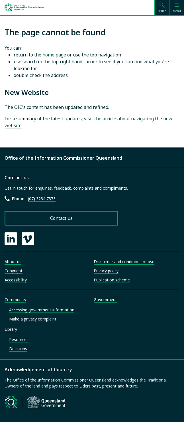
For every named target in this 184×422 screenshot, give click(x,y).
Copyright (14, 270)
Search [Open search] (162, 11)
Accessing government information (41, 310)
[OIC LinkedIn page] (11, 238)
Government (105, 299)
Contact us (61, 218)
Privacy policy (106, 270)
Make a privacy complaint (32, 319)
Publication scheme (112, 280)
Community (15, 299)
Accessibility (16, 280)
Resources (18, 339)
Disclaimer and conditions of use (124, 261)
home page (54, 55)
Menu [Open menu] (177, 11)
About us (13, 261)
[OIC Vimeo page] (28, 238)
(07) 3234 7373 (42, 198)
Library (11, 329)
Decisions (18, 348)
